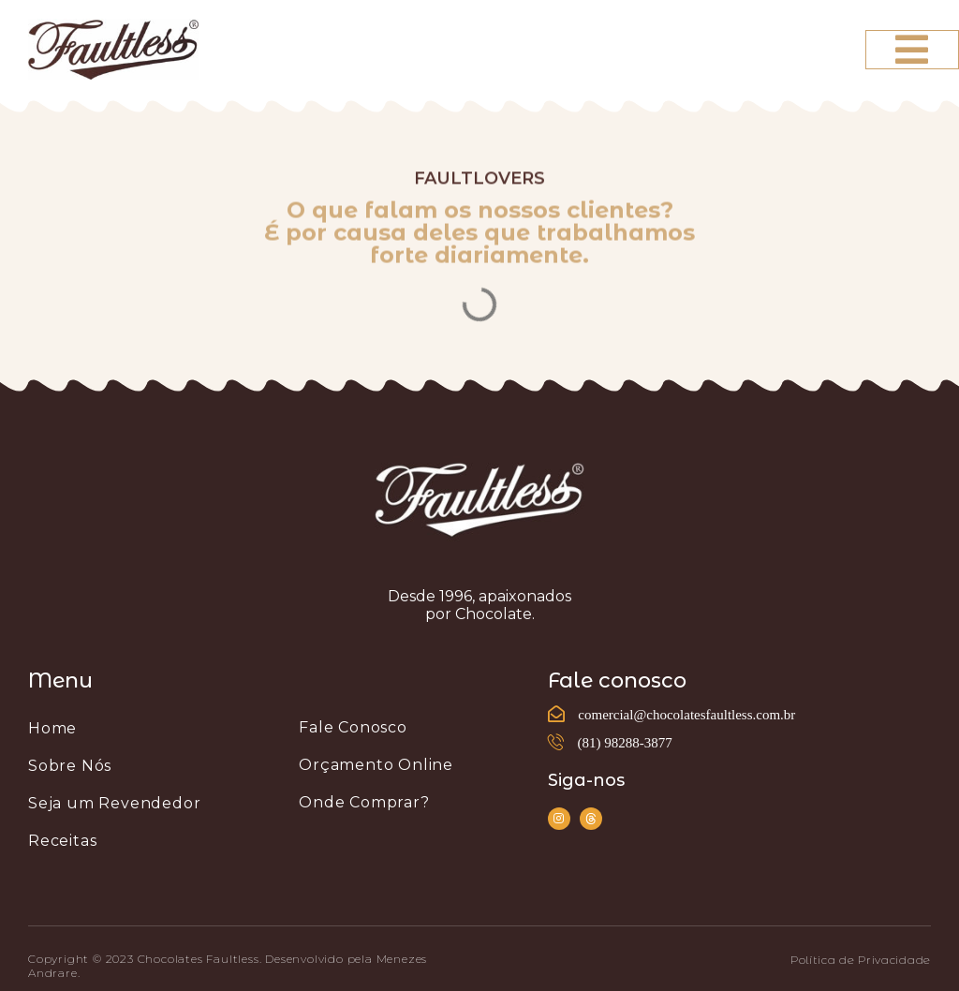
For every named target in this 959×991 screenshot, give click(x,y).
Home (52, 728)
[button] (860, 960)
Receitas (62, 841)
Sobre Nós (69, 766)
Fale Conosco (353, 727)
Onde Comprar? (364, 802)
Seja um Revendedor (114, 803)
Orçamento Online (376, 765)
